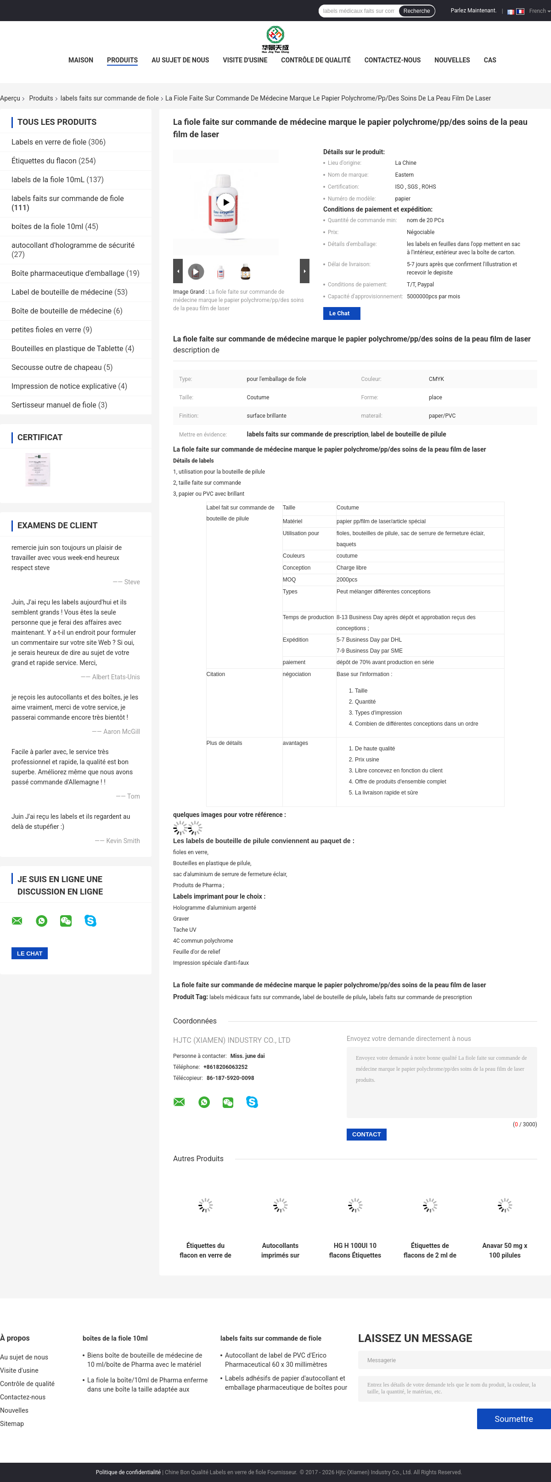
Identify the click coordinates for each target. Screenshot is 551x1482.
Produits (122, 60)
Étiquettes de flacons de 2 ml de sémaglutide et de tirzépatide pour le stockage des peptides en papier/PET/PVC (430, 1250)
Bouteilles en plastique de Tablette (67, 348)
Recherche (417, 11)
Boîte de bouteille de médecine (61, 311)
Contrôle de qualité (315, 60)
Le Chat (339, 313)
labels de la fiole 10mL (47, 179)
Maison (80, 60)
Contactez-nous (393, 60)
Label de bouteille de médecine (61, 292)
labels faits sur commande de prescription (420, 997)
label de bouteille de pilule (334, 997)
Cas (490, 60)
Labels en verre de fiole (48, 142)
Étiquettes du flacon (44, 161)
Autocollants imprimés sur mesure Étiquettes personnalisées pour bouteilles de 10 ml (280, 1250)
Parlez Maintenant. (474, 10)
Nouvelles (452, 60)
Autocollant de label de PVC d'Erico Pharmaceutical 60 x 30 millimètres (276, 1360)
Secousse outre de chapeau (56, 367)
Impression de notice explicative (63, 386)
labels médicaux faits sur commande (254, 997)
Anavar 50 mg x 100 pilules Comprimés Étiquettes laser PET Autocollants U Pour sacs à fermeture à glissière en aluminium (504, 1250)
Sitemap (12, 1423)
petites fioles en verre (46, 329)
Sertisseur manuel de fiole (53, 405)
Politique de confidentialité (128, 1472)
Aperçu (10, 98)
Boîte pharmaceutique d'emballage (67, 273)
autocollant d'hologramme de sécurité (73, 245)
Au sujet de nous (180, 60)
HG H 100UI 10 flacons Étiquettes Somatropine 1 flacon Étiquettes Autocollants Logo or (355, 1250)
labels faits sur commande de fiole (110, 98)
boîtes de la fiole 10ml (47, 226)
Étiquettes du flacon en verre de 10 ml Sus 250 (205, 1250)
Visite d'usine (245, 60)
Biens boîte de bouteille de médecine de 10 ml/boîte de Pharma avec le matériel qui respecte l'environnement (144, 1361)
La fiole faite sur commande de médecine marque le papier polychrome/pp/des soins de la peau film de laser (238, 300)
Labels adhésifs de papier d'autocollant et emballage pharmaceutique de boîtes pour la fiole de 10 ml (286, 1384)
